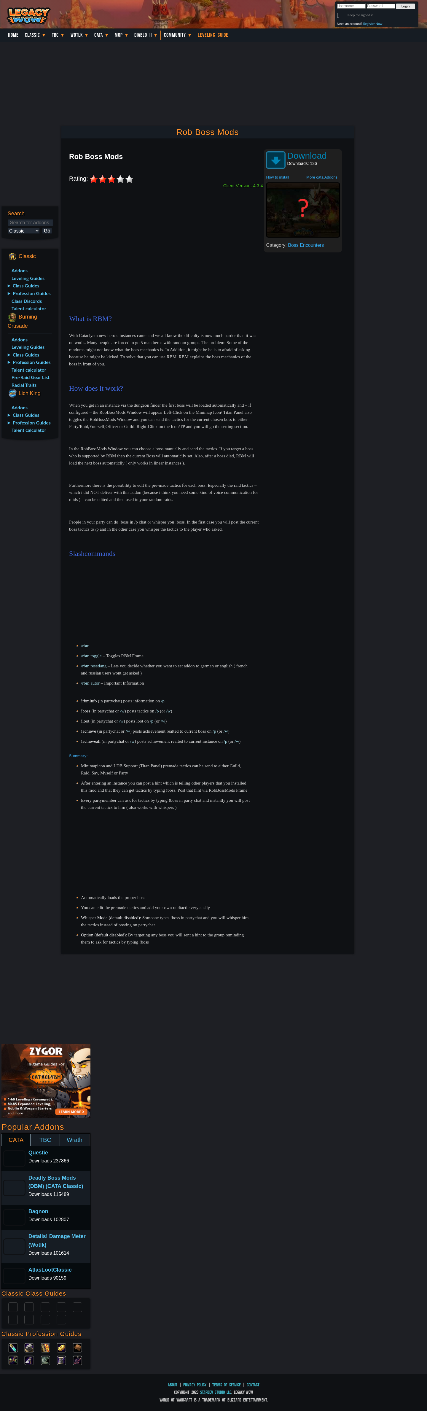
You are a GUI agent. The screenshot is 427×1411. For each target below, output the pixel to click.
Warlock (77, 1306)
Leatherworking (77, 1347)
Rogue (13, 1319)
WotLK (77, 35)
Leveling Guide (213, 35)
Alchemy (13, 1347)
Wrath (74, 1140)
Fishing (77, 1360)
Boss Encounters (306, 245)
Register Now (373, 24)
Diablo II (143, 35)
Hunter (61, 1319)
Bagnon (38, 1211)
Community (175, 35)
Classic (32, 35)
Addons (20, 270)
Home (13, 35)
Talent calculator (29, 308)
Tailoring (61, 1360)
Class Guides (26, 285)
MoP (119, 35)
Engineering (61, 1347)
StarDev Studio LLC (215, 1392)
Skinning (45, 1360)
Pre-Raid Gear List (31, 377)
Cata (98, 35)
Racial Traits (24, 385)
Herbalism (13, 1360)
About (172, 1384)
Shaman (45, 1319)
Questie (38, 1153)
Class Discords (27, 301)
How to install (277, 177)
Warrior (61, 1306)
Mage (29, 1319)
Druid (29, 1306)
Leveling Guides (28, 278)
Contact (253, 1384)
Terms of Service (226, 1384)
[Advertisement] (29, 538)
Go (47, 230)
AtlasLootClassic (50, 1270)
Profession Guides (32, 293)
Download (306, 155)
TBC (55, 35)
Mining (29, 1360)
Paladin (13, 1306)
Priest (45, 1306)
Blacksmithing (29, 1347)
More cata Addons (321, 177)
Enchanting (45, 1347)
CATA (16, 1140)
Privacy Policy (194, 1384)
